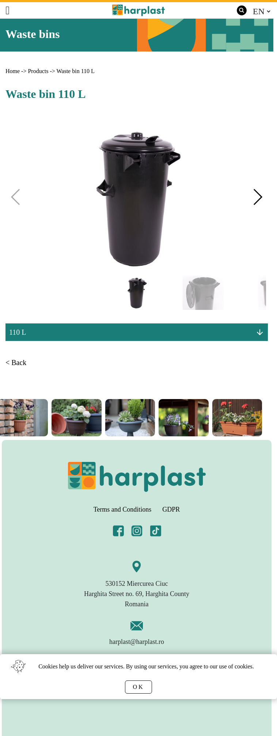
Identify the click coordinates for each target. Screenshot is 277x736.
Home (12, 71)
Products (38, 71)
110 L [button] (17, 332)
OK (138, 687)
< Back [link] (15, 362)
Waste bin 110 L (75, 71)
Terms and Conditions (123, 509)
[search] (242, 10)
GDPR (171, 509)
